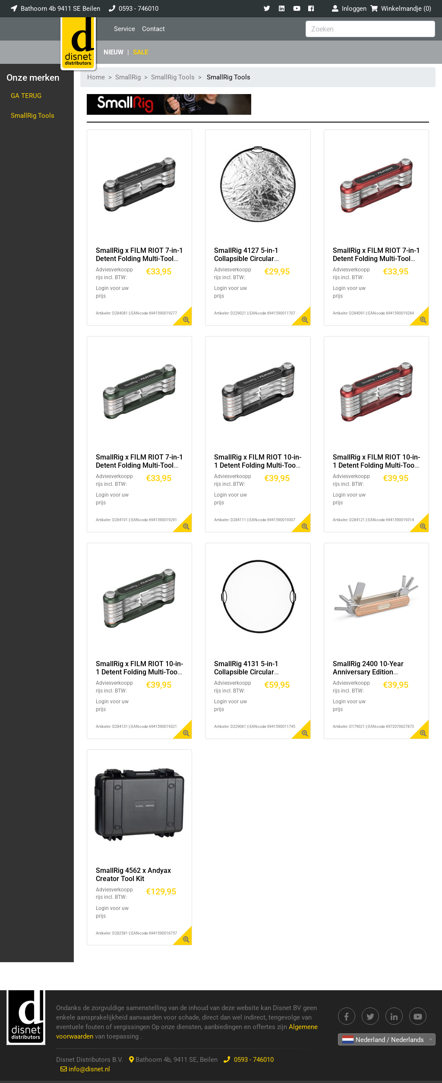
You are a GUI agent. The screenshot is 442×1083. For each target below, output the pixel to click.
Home (96, 77)
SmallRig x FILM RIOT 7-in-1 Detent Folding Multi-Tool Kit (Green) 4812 (139, 465)
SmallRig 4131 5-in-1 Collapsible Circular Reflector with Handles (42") (257, 672)
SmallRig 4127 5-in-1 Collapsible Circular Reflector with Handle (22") (255, 258)
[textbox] (386, 1040)
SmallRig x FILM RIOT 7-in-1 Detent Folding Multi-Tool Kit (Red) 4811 (376, 258)
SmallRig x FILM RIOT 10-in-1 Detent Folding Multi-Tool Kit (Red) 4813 (376, 465)
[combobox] (387, 1039)
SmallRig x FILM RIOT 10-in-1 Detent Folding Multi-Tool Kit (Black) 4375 (257, 465)
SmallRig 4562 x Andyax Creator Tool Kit (133, 874)
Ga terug (26, 96)
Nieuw (113, 52)
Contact (153, 29)
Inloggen (349, 9)
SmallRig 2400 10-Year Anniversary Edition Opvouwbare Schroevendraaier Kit (368, 676)
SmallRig (128, 77)
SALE (140, 52)
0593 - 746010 (138, 9)
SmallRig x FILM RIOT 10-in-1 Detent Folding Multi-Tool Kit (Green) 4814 (139, 672)
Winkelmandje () (400, 9)
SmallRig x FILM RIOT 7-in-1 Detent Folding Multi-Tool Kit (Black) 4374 (139, 258)
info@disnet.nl (89, 1069)
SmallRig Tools (32, 116)
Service (124, 29)
